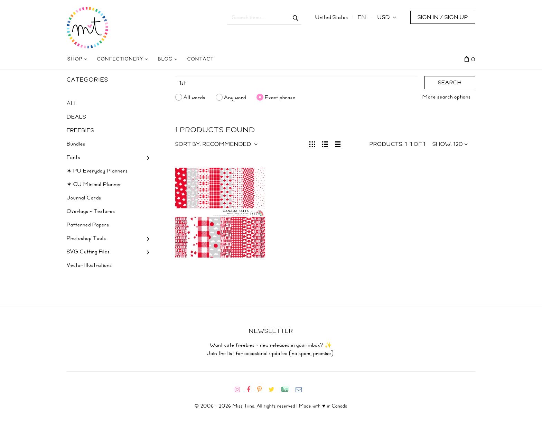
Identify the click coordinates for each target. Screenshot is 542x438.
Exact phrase (280, 97)
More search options (446, 97)
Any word (235, 97)
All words (194, 97)
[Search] (296, 83)
